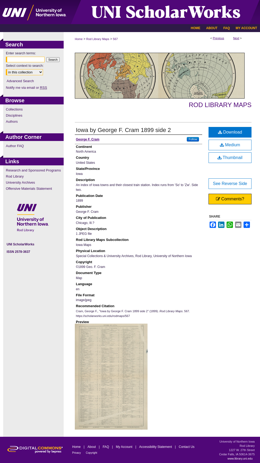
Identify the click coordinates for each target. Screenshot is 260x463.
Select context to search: (25, 66)
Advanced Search (20, 81)
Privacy (77, 452)
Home (79, 39)
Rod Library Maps (97, 39)
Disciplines (14, 115)
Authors (12, 122)
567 (115, 39)
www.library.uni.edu (240, 458)
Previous (218, 38)
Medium (230, 145)
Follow (193, 139)
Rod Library (15, 176)
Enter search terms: (21, 53)
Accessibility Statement (156, 447)
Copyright (91, 452)
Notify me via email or (26, 88)
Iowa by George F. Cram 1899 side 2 (123, 130)
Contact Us (186, 447)
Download (230, 132)
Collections (14, 109)
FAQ (106, 447)
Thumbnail (230, 157)
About (92, 447)
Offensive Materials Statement (29, 189)
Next (236, 38)
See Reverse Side (230, 183)
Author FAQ (15, 146)
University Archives (20, 182)
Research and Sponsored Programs (33, 170)
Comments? (230, 199)
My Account (124, 447)
